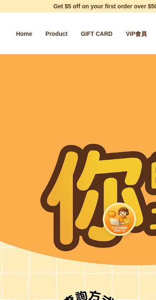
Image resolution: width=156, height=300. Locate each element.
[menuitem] (24, 33)
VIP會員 (136, 33)
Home (24, 33)
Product (56, 33)
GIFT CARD (96, 33)
